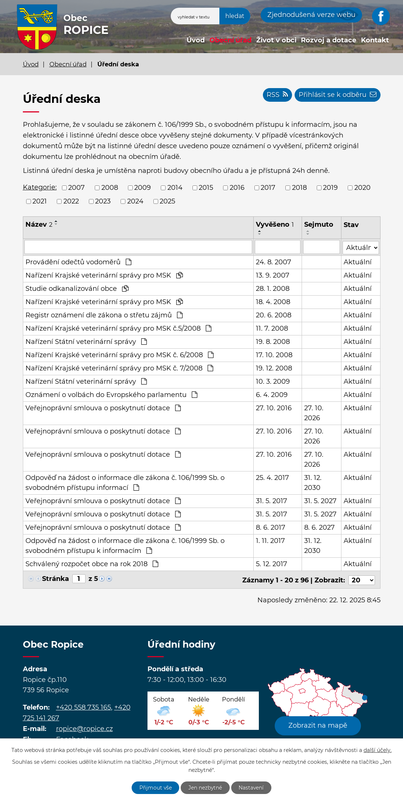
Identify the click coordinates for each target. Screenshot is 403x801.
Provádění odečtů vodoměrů (78, 262)
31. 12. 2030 (313, 482)
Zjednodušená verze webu (311, 15)
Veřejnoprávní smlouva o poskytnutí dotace (103, 408)
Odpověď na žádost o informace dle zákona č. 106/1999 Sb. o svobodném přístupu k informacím (125, 545)
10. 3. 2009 (273, 381)
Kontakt (375, 40)
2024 (135, 201)
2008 (109, 188)
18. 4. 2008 (273, 301)
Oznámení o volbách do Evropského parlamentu (111, 394)
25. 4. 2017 (272, 477)
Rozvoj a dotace (328, 40)
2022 (71, 201)
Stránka (55, 578)
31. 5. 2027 (320, 501)
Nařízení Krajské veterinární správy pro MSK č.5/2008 (118, 328)
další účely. (378, 749)
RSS (276, 95)
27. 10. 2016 (274, 408)
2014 (175, 188)
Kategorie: (40, 187)
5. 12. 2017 (271, 564)
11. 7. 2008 (272, 328)
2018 (299, 188)
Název (38, 224)
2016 (237, 188)
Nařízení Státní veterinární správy (86, 341)
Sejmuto (318, 224)
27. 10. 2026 (313, 413)
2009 (142, 188)
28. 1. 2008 (272, 288)
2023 (103, 201)
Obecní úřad (230, 40)
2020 (362, 188)
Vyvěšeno (275, 224)
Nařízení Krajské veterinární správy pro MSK (104, 275)
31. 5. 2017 (271, 501)
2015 (206, 188)
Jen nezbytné (205, 787)
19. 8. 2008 (273, 341)
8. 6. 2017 (270, 527)
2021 (39, 201)
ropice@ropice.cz (84, 727)
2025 (167, 201)
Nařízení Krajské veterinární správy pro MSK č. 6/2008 (119, 355)
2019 (330, 188)
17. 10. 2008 (274, 355)
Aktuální (358, 262)
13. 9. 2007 (272, 275)
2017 (268, 188)
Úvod (196, 40)
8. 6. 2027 (319, 527)
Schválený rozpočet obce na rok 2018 (91, 564)
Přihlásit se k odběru (337, 95)
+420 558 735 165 (83, 706)
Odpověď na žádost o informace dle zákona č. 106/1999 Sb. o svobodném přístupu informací (125, 482)
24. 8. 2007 (273, 262)
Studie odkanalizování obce (77, 288)
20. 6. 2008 (273, 315)
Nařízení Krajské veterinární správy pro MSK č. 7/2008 (119, 368)
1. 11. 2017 (270, 540)
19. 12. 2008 (274, 368)
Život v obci (276, 40)
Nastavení (252, 787)
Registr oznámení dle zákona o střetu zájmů (104, 315)
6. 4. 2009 (272, 394)
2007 (76, 188)
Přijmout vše (154, 787)
